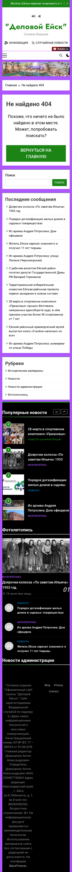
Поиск (10, 175)
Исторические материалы (25, 371)
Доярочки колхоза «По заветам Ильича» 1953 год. (45, 459)
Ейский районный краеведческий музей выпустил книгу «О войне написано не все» (36, 331)
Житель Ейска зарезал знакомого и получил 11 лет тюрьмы (35, 3)
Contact (54, 691)
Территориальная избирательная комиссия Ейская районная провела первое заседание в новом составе (34, 289)
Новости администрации (25, 387)
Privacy (58, 685)
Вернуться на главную (36, 153)
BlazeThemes (17, 865)
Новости (14, 378)
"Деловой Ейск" (36, 26)
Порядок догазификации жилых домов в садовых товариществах (47, 485)
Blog (47, 685)
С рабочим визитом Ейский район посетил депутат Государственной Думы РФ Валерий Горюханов (37, 273)
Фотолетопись (18, 394)
